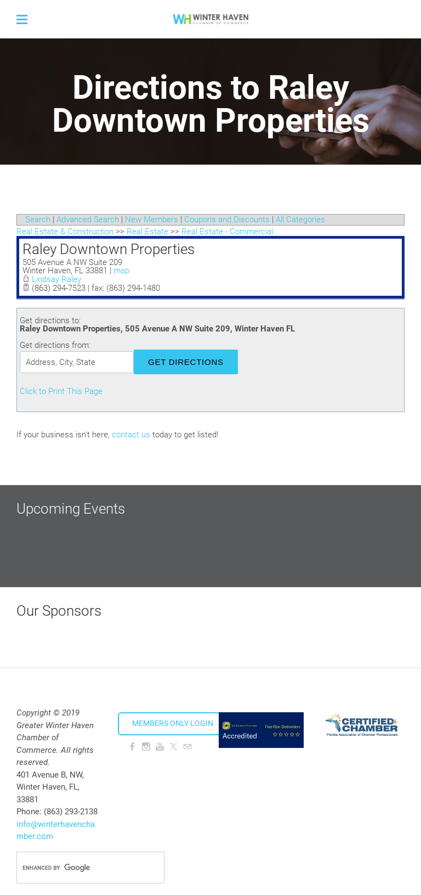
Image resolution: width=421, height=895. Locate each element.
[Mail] (187, 747)
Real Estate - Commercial (227, 232)
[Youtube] (160, 747)
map (121, 270)
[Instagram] (146, 747)
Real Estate (147, 232)
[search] (78, 867)
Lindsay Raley (56, 279)
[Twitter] (173, 747)
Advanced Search (87, 219)
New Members (151, 219)
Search (37, 219)
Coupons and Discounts (227, 219)
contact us (131, 435)
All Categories (300, 219)
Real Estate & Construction (64, 232)
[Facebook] (132, 747)
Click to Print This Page (61, 391)
